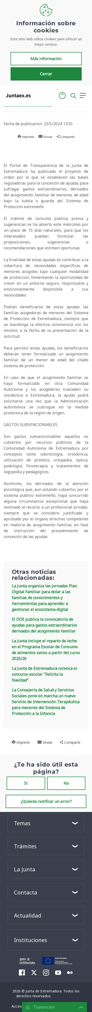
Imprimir (25, 137)
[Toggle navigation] (37, 95)
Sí (25, 783)
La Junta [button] (24, 869)
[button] (62, 95)
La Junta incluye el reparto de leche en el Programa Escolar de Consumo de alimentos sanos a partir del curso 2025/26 (46, 649)
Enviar (45, 137)
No (66, 783)
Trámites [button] (25, 846)
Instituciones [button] (30, 940)
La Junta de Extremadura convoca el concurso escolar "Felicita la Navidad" (44, 674)
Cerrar (46, 74)
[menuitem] (22, 972)
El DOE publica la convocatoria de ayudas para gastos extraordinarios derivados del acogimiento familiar (44, 625)
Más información (46, 58)
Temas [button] (22, 823)
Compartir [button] (65, 137)
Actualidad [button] (27, 915)
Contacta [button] (25, 892)
